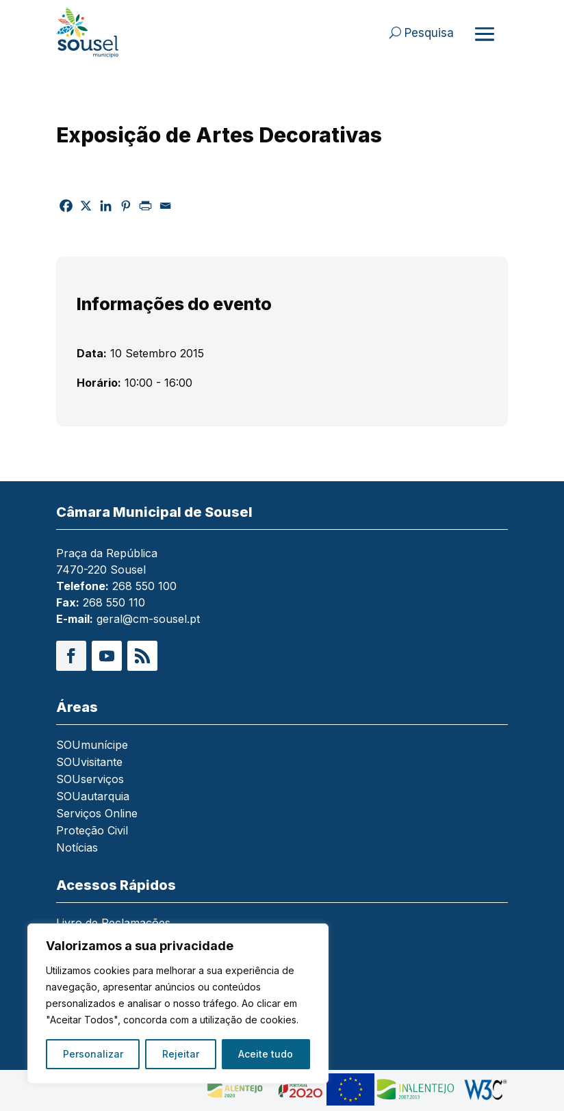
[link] (101, 32)
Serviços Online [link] (97, 814)
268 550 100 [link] (144, 586)
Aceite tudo (265, 1054)
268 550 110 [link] (114, 602)
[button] (71, 656)
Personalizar (93, 1054)
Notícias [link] (77, 848)
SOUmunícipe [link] (92, 746)
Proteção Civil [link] (92, 831)
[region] (178, 1003)
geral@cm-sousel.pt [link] (148, 619)
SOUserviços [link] (90, 780)
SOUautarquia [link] (92, 797)
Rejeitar (180, 1054)
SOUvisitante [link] (89, 763)
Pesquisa (429, 33)
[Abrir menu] (484, 33)
